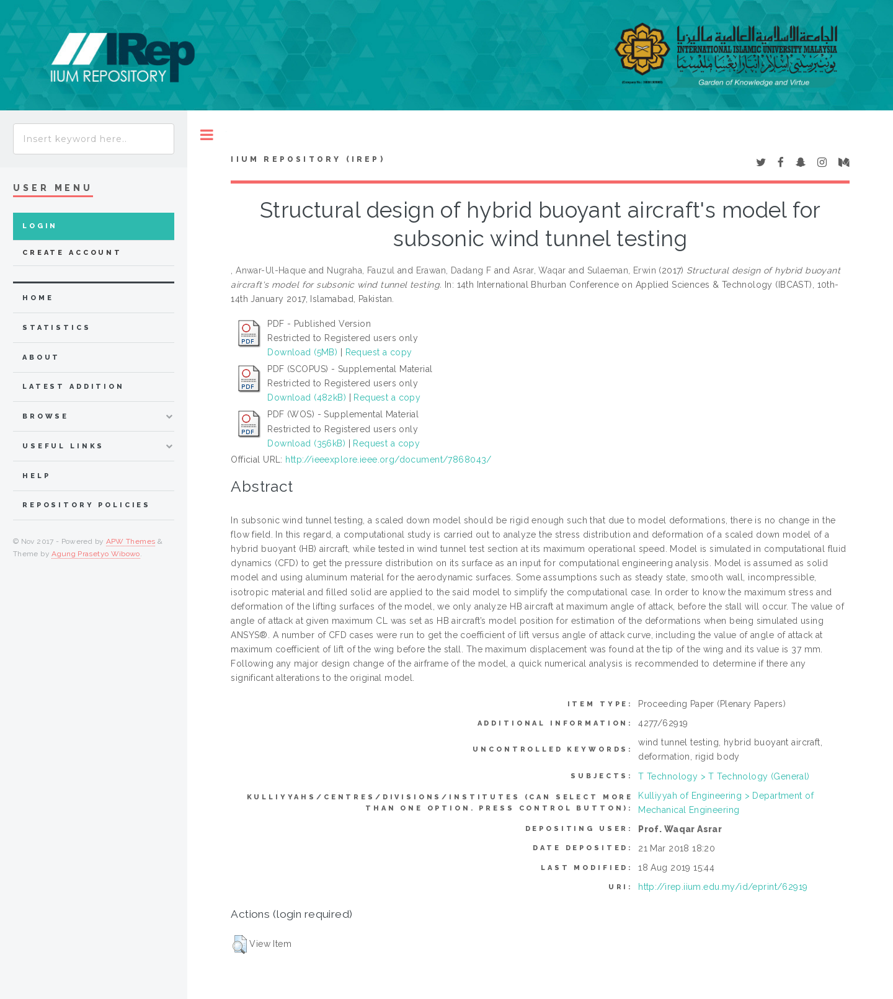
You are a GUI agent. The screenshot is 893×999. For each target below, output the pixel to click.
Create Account (72, 253)
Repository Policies (86, 505)
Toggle (206, 134)
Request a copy (378, 352)
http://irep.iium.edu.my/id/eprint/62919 (722, 887)
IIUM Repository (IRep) (307, 159)
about (41, 357)
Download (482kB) (306, 397)
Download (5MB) (302, 352)
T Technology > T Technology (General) (724, 776)
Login (40, 226)
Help (36, 476)
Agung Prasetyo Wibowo (95, 553)
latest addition (73, 387)
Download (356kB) (306, 443)
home (37, 298)
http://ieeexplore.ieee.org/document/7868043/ (388, 459)
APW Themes (131, 541)
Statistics (56, 328)
